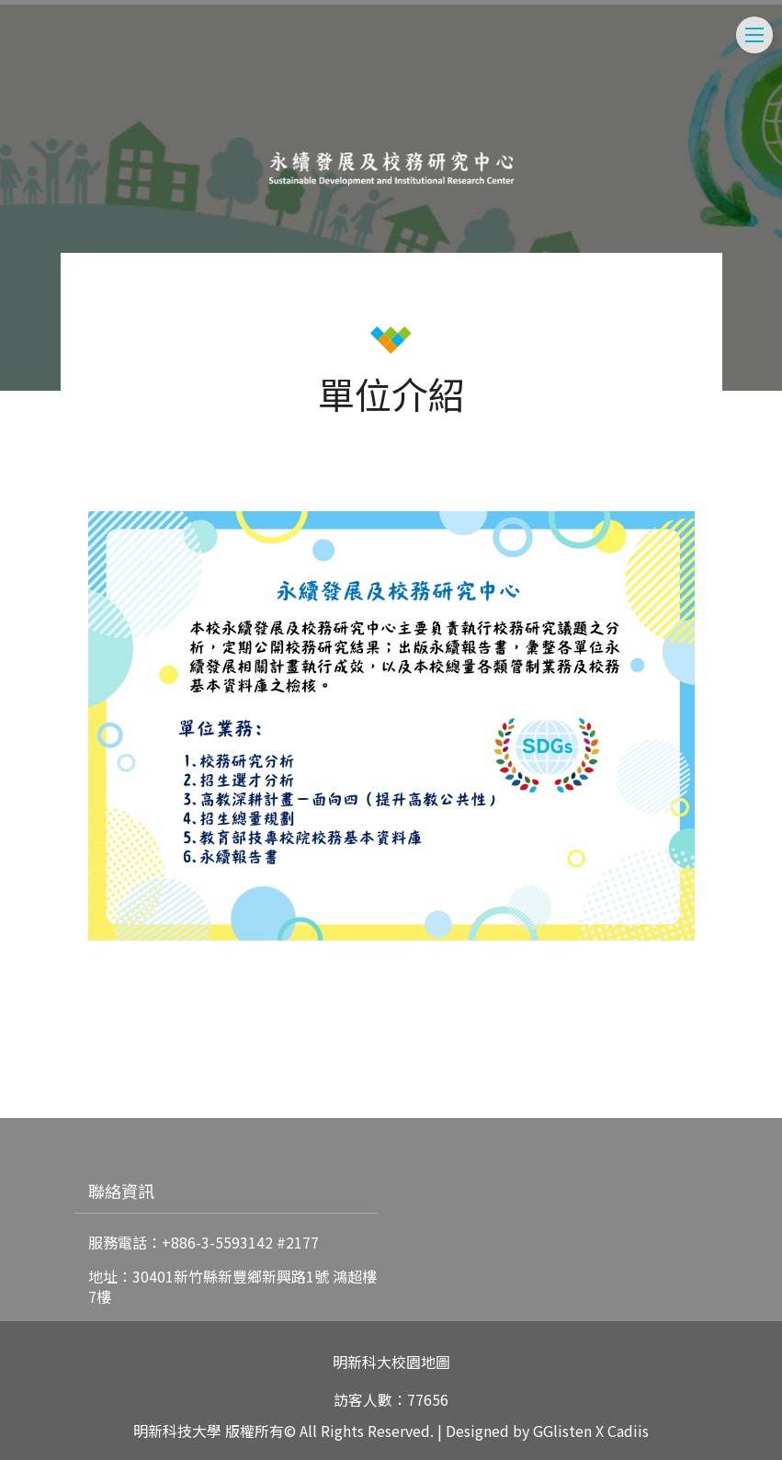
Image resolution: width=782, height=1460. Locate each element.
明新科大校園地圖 (391, 1362)
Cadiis (628, 1431)
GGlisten (562, 1431)
